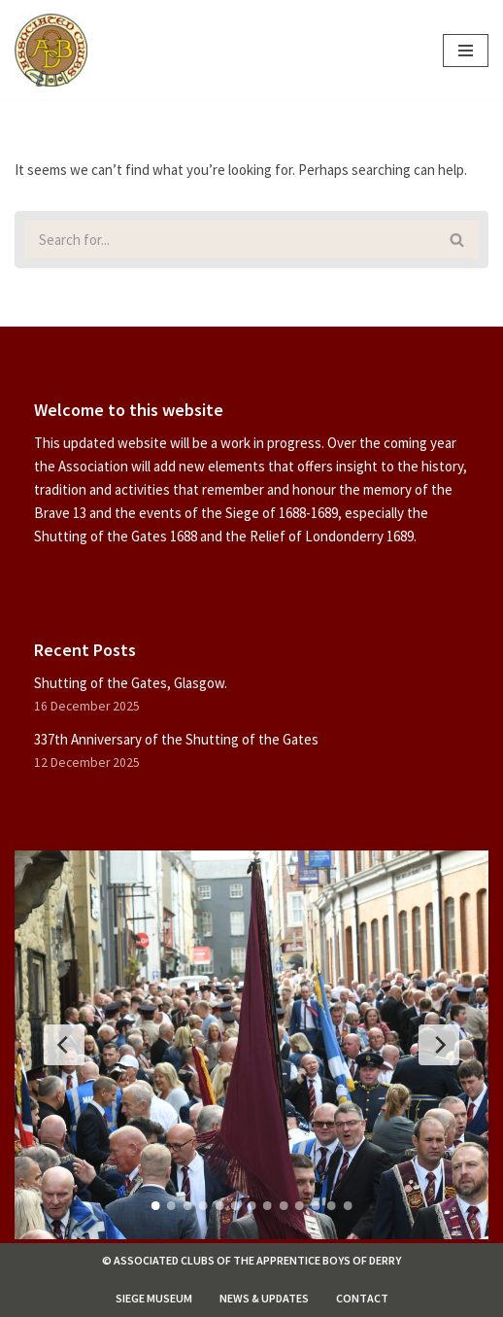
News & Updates (264, 1298)
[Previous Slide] (64, 1044)
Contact (362, 1298)
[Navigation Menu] (465, 50)
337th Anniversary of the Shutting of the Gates (176, 739)
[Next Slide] (439, 1044)
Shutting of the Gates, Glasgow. (130, 683)
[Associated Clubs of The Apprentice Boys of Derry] (51, 50)
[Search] (225, 239)
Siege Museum (154, 1298)
